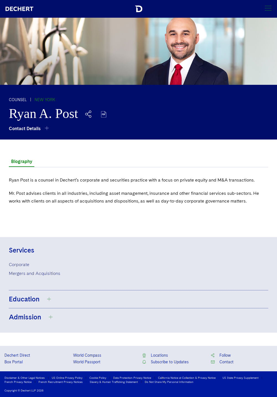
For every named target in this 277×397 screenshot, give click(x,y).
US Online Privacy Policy (67, 377)
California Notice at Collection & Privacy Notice (187, 377)
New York (45, 100)
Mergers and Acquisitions (34, 273)
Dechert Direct (17, 355)
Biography (21, 161)
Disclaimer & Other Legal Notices (24, 377)
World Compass (87, 355)
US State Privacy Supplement (240, 377)
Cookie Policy (97, 377)
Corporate (19, 264)
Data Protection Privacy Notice (132, 377)
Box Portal (13, 362)
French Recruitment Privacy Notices (60, 381)
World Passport (86, 362)
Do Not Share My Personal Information (169, 381)
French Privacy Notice (18, 381)
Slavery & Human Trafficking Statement (114, 381)
